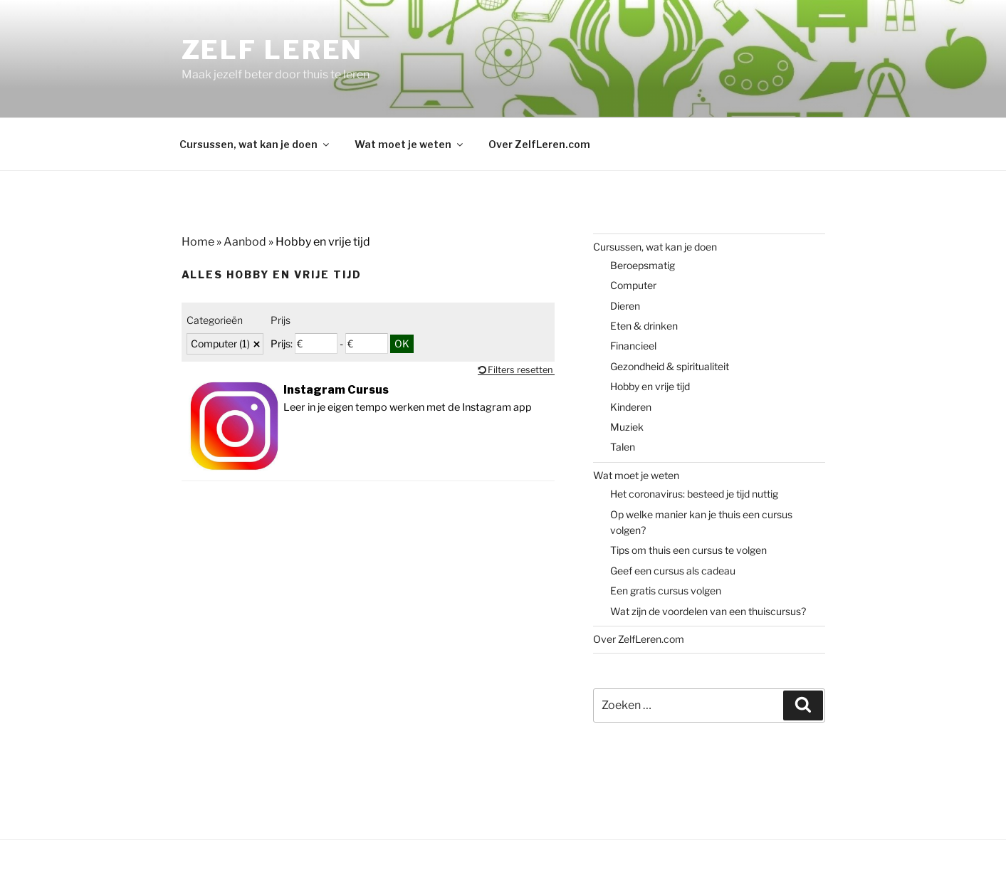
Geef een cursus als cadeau (672, 571)
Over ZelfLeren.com (539, 144)
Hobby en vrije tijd (650, 386)
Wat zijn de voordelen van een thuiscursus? (708, 611)
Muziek (627, 427)
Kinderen (630, 407)
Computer (220, 343)
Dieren (625, 306)
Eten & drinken (644, 326)
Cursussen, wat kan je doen (255, 144)
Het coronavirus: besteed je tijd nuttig (694, 494)
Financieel (633, 346)
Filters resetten (520, 369)
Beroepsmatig (642, 265)
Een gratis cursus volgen (665, 590)
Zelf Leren (273, 49)
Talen (622, 447)
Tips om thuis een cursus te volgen (688, 550)
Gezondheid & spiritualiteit (669, 366)
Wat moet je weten (410, 144)
